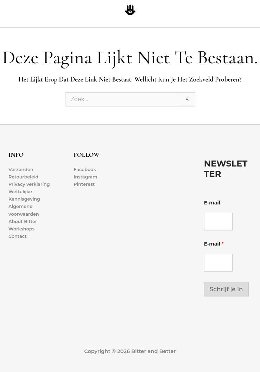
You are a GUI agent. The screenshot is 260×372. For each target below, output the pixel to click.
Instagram (85, 177)
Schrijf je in (226, 289)
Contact (17, 236)
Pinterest (84, 184)
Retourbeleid (23, 177)
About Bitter (22, 221)
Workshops (21, 228)
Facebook (85, 169)
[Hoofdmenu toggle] (253, 10)
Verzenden (20, 169)
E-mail (212, 203)
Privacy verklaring (29, 184)
